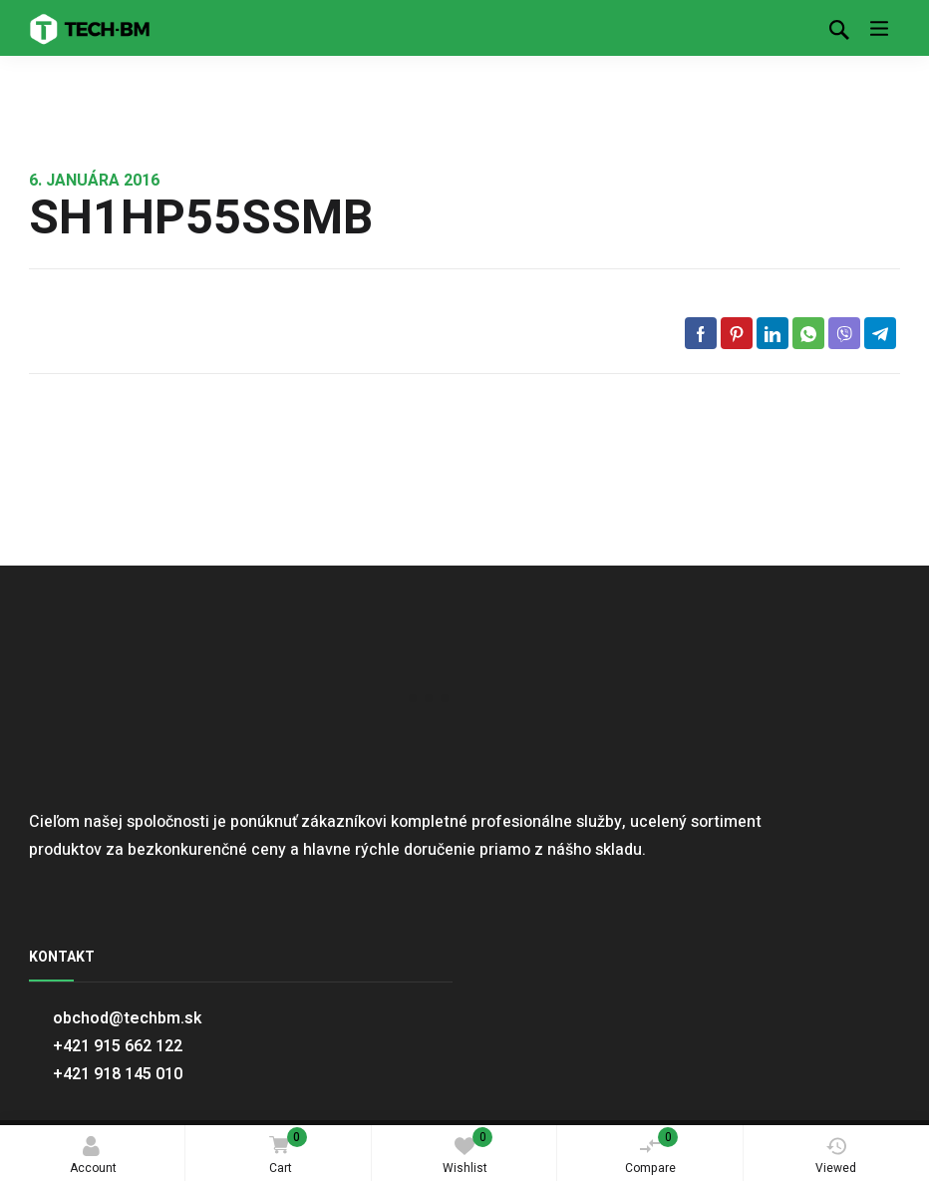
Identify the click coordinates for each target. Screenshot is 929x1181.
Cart (285, 1152)
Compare (652, 1152)
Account (93, 1156)
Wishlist (468, 1152)
